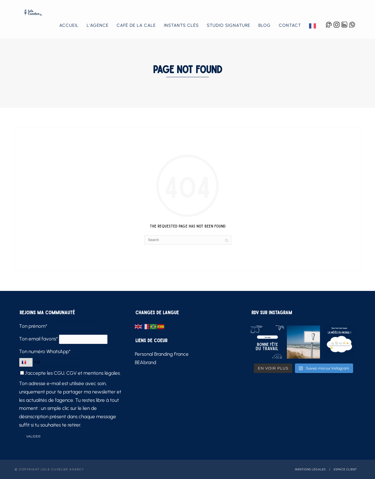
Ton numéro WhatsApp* (45, 351)
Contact (290, 25)
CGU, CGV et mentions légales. (87, 373)
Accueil (69, 25)
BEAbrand (145, 362)
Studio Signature (228, 25)
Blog (264, 25)
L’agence (98, 25)
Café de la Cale (136, 25)
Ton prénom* (33, 326)
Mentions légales (310, 469)
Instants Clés (181, 25)
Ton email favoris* (38, 339)
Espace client (345, 469)
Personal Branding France (162, 354)
